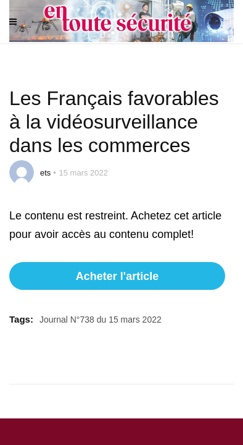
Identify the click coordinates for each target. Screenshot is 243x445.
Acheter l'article (117, 276)
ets (45, 172)
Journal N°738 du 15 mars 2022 (100, 319)
